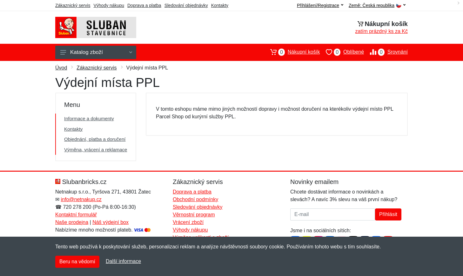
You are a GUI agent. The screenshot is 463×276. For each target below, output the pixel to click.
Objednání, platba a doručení (94, 139)
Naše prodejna (71, 222)
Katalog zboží (96, 52)
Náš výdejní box (110, 222)
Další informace (123, 261)
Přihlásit (388, 214)
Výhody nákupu (108, 5)
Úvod (61, 67)
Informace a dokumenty (89, 118)
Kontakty (219, 5)
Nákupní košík (292, 52)
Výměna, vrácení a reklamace (95, 149)
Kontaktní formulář (76, 214)
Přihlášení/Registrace (320, 5)
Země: (377, 5)
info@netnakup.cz (81, 199)
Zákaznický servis (72, 5)
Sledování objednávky (186, 5)
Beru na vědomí (77, 261)
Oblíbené (342, 52)
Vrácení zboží (188, 222)
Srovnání (386, 52)
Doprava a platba (144, 5)
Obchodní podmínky (195, 199)
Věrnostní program (194, 214)
